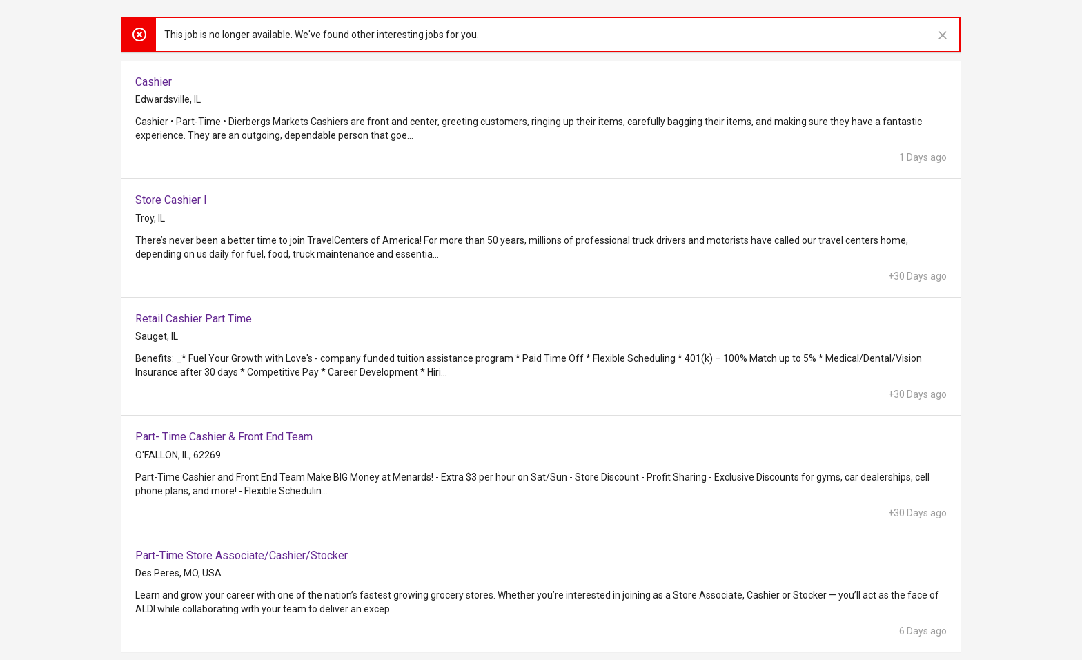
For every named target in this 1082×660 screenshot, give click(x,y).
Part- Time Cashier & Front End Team (224, 436)
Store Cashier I (171, 199)
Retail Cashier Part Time (193, 318)
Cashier (153, 81)
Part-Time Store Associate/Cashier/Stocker (241, 555)
